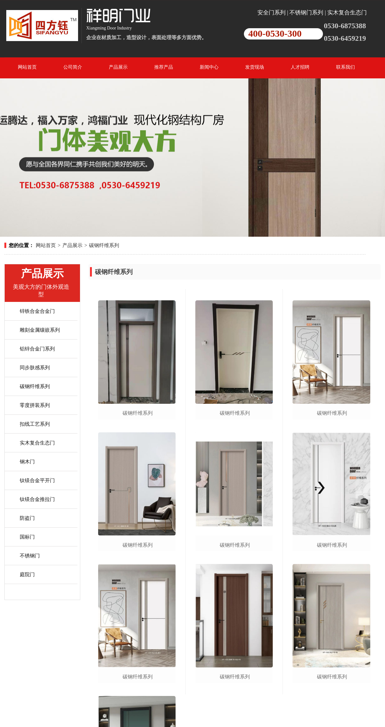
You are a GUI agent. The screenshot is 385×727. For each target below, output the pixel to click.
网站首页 (46, 245)
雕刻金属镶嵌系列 (40, 330)
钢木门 (27, 461)
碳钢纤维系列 (104, 245)
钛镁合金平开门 (37, 480)
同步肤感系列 (35, 367)
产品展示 (72, 245)
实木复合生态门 (37, 442)
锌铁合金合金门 (37, 311)
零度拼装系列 (35, 405)
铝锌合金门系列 (37, 348)
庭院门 (27, 574)
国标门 (27, 537)
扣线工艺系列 (35, 424)
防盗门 (27, 518)
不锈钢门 (30, 555)
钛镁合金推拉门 (37, 499)
